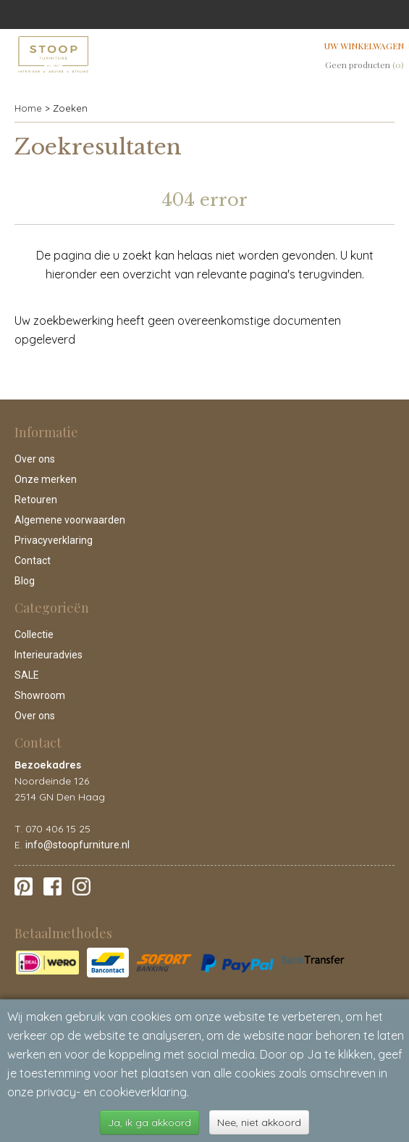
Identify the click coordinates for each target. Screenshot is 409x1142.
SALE (26, 675)
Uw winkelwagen (364, 45)
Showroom (39, 695)
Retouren (35, 499)
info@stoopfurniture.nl (77, 845)
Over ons (34, 459)
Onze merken (45, 479)
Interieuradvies (48, 655)
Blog (24, 581)
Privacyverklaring (53, 540)
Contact (32, 560)
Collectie (34, 634)
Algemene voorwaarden (69, 520)
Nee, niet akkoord (259, 1122)
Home (28, 108)
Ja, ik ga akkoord (149, 1122)
